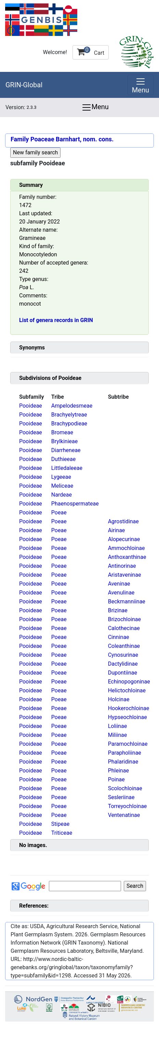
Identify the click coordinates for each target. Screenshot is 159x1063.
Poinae (116, 779)
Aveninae (119, 583)
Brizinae (118, 610)
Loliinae (117, 726)
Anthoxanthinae (127, 557)
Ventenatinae (124, 815)
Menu (95, 107)
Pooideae (30, 405)
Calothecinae (124, 628)
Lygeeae (61, 477)
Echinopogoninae (129, 681)
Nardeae (61, 494)
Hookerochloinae (128, 708)
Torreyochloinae (127, 806)
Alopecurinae (124, 539)
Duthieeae (63, 459)
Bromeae (62, 432)
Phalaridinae (123, 761)
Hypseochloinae (127, 717)
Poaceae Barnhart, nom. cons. (72, 139)
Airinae (116, 530)
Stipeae (60, 824)
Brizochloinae (124, 619)
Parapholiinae (124, 753)
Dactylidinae (123, 664)
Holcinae (119, 699)
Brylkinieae (64, 441)
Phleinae (118, 770)
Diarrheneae (66, 450)
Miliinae (117, 735)
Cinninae (118, 637)
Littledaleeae (66, 468)
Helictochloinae (127, 690)
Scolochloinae (125, 788)
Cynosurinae (123, 655)
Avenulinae (121, 592)
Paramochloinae (128, 744)
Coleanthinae (124, 646)
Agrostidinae (123, 521)
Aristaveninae (124, 575)
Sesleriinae (121, 797)
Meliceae (62, 486)
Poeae (59, 512)
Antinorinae (122, 566)
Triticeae (61, 833)
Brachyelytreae (69, 414)
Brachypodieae (69, 423)
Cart (90, 51)
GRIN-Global (23, 85)
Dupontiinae (122, 672)
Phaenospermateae (75, 503)
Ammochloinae (126, 548)
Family (20, 139)
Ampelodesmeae (71, 405)
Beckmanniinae (126, 601)
